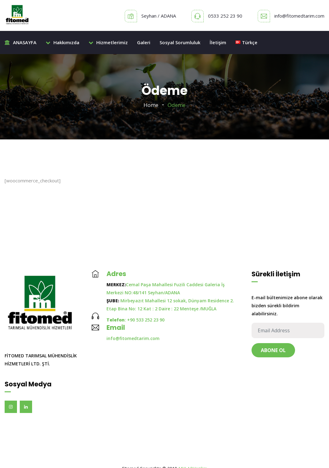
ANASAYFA (20, 42)
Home (151, 104)
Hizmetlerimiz (108, 42)
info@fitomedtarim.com (299, 16)
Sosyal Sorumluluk (180, 42)
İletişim (218, 42)
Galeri (143, 42)
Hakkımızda (62, 42)
